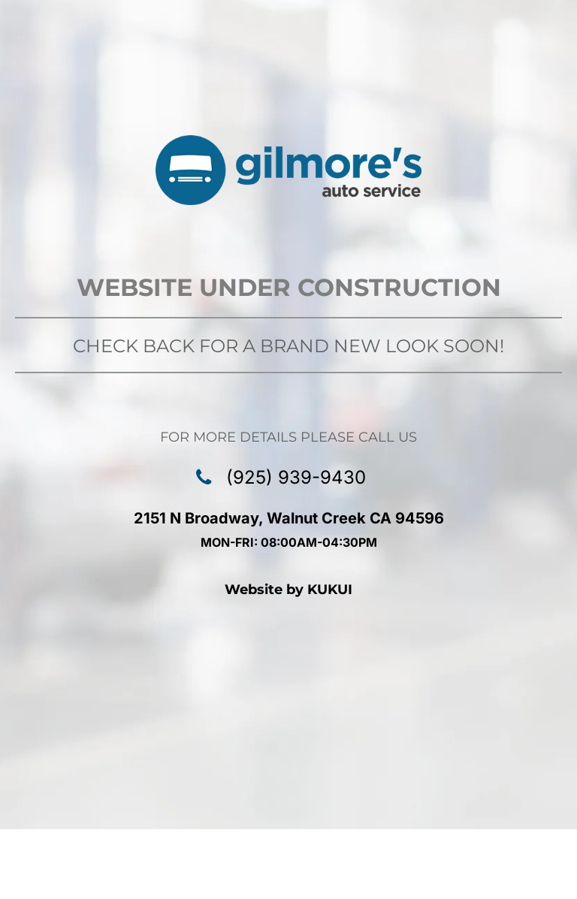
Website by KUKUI (288, 589)
